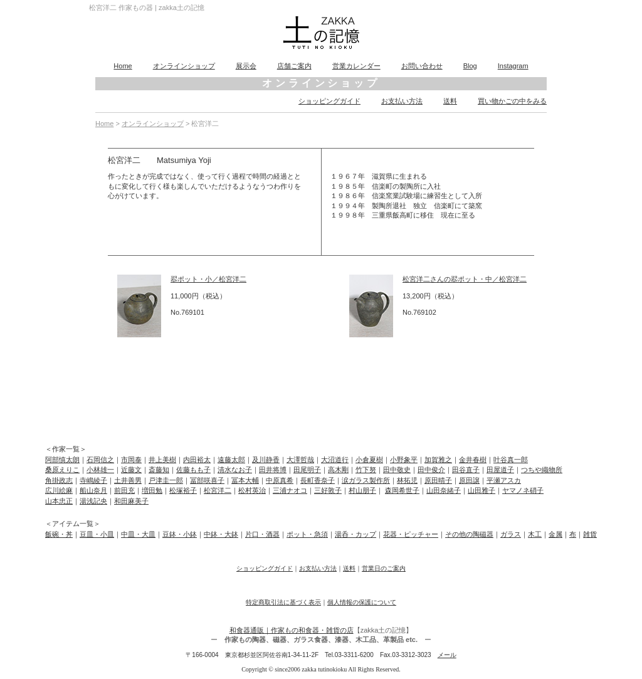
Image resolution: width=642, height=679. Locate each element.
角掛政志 (59, 480)
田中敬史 (397, 469)
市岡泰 (131, 459)
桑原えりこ (62, 469)
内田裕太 (197, 459)
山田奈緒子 (443, 490)
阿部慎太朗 (62, 459)
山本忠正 (59, 501)
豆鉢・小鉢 (179, 534)
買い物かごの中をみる (512, 101)
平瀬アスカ (504, 480)
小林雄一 (100, 469)
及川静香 (266, 459)
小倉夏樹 (369, 459)
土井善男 (128, 480)
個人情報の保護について (361, 602)
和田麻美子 (131, 501)
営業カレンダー (356, 66)
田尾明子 (307, 469)
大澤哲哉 (300, 459)
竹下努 (365, 469)
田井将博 (273, 469)
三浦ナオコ (290, 490)
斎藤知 (159, 469)
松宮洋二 (217, 490)
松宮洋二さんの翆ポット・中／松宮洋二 (465, 279)
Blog (470, 66)
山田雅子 (481, 490)
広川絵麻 (59, 490)
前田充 (124, 490)
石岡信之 (100, 459)
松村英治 (252, 490)
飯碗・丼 (59, 534)
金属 (555, 534)
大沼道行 (335, 459)
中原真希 (279, 480)
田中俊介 (431, 469)
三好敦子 (328, 490)
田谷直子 (466, 469)
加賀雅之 (438, 459)
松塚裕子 (183, 490)
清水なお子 (235, 469)
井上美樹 (162, 459)
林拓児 (407, 480)
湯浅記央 (93, 501)
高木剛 (338, 469)
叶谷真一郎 (510, 459)
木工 (535, 534)
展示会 (246, 66)
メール (447, 654)
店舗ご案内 (294, 66)
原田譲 (469, 480)
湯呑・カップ (355, 534)
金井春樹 (473, 459)
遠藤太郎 (231, 459)
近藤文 (131, 469)
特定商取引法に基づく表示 (283, 602)
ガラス (510, 534)
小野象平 (404, 459)
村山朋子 (362, 490)
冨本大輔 (245, 480)
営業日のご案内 (384, 568)
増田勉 (152, 490)
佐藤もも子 (193, 469)
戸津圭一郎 (166, 480)
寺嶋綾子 (93, 480)
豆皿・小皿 (97, 534)
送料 (450, 101)
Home (122, 66)
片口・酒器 (262, 534)
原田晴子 (438, 480)
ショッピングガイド (329, 101)
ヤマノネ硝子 (523, 490)
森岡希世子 (402, 490)
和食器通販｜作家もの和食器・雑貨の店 (291, 630)
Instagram (513, 66)
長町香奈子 (317, 480)
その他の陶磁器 (469, 534)
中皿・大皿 (138, 534)
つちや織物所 (541, 469)
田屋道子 (500, 469)
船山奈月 (93, 490)
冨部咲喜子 (207, 480)
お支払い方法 (402, 101)
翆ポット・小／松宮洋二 (208, 279)
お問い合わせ (422, 66)
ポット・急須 (307, 534)
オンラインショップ (184, 66)
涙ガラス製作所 (366, 480)
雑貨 (590, 534)
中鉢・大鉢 (221, 534)
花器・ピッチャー (410, 534)
